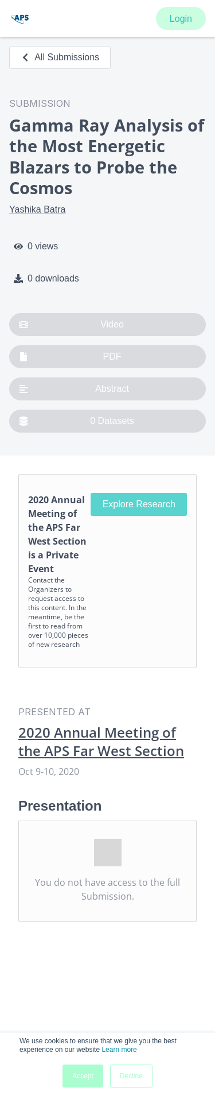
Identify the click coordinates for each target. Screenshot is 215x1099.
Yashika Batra (37, 209)
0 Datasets (76, 421)
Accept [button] (82, 1076)
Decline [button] (131, 1076)
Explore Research (139, 504)
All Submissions (60, 57)
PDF (70, 357)
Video (71, 325)
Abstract (74, 389)
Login (181, 19)
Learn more (118, 1050)
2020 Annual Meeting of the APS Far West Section (101, 741)
